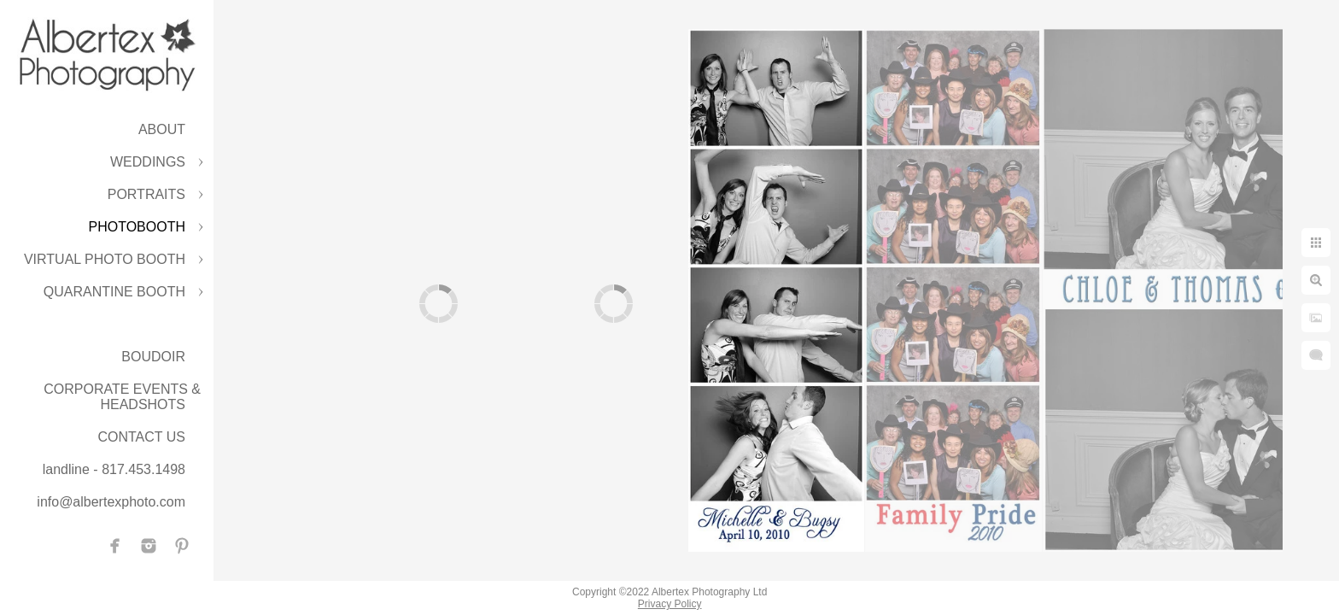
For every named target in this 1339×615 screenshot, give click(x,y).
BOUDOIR (153, 356)
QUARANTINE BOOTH (114, 291)
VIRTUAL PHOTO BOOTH (104, 259)
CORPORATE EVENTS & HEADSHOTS (122, 397)
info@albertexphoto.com (111, 502)
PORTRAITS (146, 194)
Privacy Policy (670, 604)
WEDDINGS (147, 162)
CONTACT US (141, 437)
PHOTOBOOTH (137, 227)
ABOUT (161, 129)
